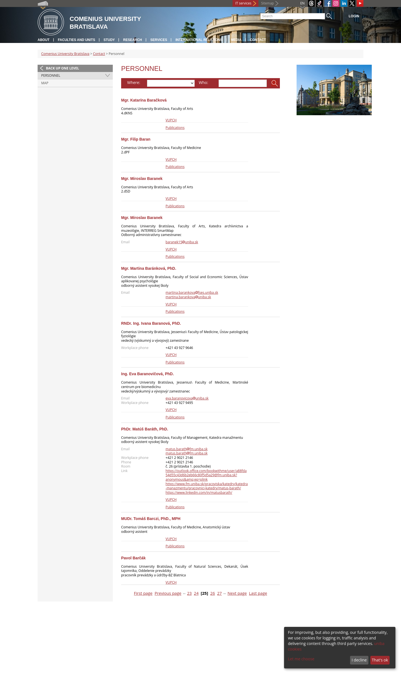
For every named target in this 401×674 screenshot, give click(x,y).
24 (196, 593)
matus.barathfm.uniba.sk (187, 449)
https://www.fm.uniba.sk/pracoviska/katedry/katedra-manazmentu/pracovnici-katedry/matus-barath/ (207, 486)
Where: (133, 82)
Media (236, 40)
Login (354, 16)
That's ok (380, 660)
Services (158, 40)
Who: (203, 82)
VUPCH (171, 120)
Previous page (168, 593)
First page (143, 593)
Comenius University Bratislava (65, 53)
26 (212, 593)
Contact (258, 40)
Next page (237, 593)
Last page (258, 593)
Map (44, 83)
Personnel (50, 75)
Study (109, 40)
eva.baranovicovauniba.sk (187, 398)
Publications (175, 127)
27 (219, 593)
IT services (243, 3)
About (44, 40)
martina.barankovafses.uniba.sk (192, 292)
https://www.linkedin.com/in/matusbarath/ (199, 492)
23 (189, 593)
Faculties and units (76, 40)
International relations (198, 40)
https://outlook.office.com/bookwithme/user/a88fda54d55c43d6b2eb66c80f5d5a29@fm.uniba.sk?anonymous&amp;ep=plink (206, 475)
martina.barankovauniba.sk (188, 297)
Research (132, 40)
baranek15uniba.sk (182, 242)
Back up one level (62, 68)
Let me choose (301, 658)
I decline (359, 660)
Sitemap (267, 3)
